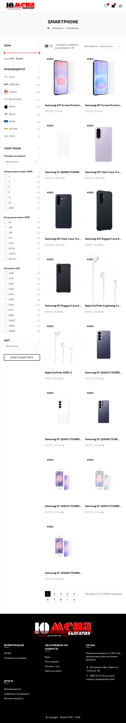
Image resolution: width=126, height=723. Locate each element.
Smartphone (73, 28)
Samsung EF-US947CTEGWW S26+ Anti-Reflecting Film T (103, 506)
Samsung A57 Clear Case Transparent (63, 238)
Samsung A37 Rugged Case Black (103, 238)
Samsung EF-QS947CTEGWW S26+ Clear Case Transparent (63, 439)
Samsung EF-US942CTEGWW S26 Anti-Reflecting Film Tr (63, 506)
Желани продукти (13, 698)
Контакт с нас (52, 666)
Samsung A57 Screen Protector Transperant (103, 105)
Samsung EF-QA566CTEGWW (62, 172)
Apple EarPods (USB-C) (58, 372)
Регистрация (52, 661)
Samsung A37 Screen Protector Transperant (63, 105)
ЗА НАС (7, 653)
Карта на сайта (53, 670)
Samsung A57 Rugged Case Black (63, 305)
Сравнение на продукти (17, 693)
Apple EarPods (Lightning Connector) (103, 305)
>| (74, 599)
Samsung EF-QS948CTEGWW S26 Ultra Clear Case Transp (103, 439)
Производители (12, 689)
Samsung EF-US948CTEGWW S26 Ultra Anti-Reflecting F (63, 572)
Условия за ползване (15, 657)
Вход (47, 656)
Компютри (58, 28)
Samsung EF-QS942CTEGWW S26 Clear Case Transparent (103, 372)
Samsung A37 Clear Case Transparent (103, 172)
